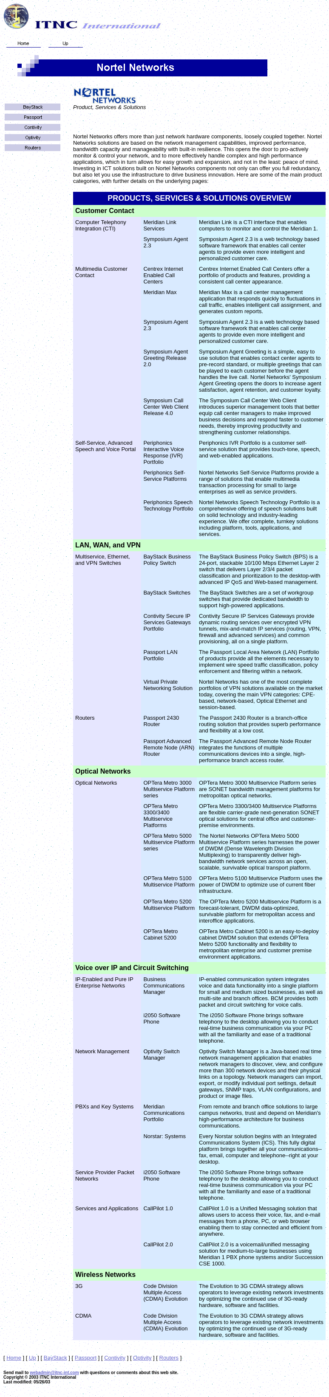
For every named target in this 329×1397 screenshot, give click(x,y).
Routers (169, 1358)
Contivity (114, 1358)
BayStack (55, 1358)
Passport (85, 1358)
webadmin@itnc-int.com (54, 1372)
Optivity (142, 1358)
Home (13, 1358)
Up (32, 1358)
